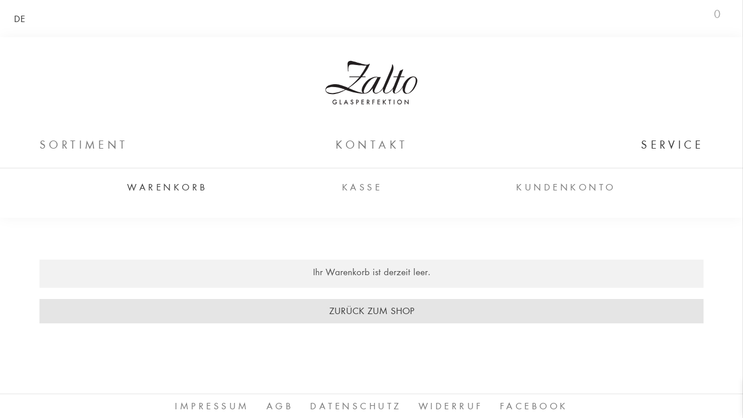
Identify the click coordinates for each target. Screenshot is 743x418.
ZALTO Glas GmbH (371, 82)
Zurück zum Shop (371, 312)
